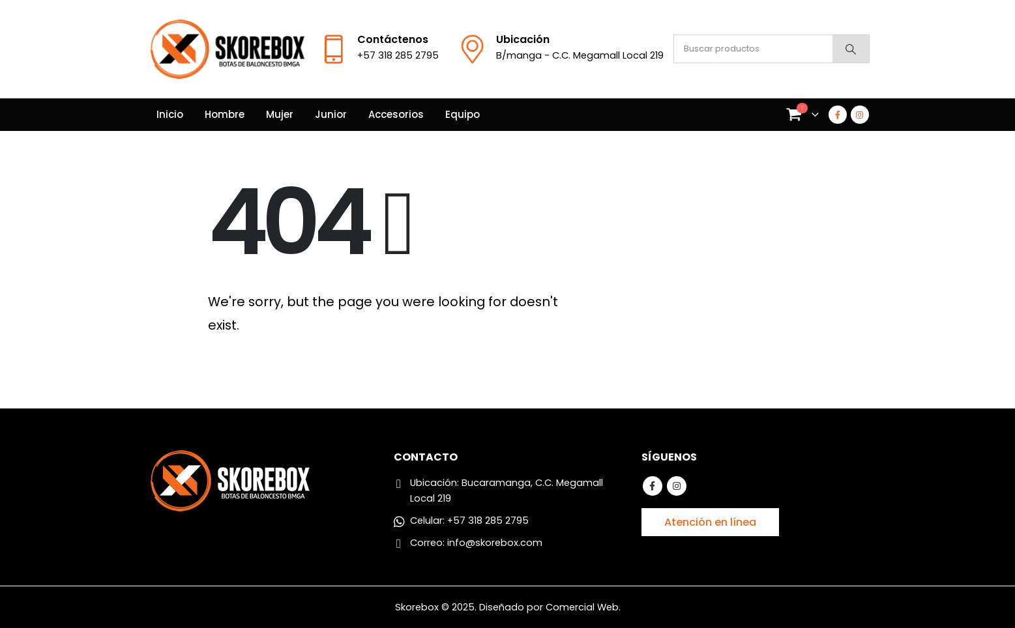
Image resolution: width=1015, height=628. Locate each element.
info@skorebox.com (494, 542)
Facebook (652, 486)
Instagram (676, 486)
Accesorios (396, 114)
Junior (331, 114)
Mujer (279, 114)
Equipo (462, 114)
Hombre (224, 114)
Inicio (169, 114)
